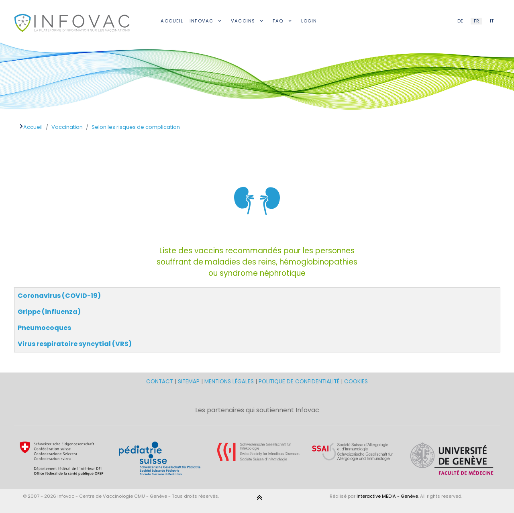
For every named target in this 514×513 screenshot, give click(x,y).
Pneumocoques (44, 327)
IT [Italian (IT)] (492, 21)
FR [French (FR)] (476, 21)
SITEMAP (189, 381)
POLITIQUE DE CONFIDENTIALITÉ (299, 381)
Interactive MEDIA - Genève (387, 496)
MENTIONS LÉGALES (229, 381)
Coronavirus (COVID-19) (59, 295)
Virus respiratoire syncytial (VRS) (75, 343)
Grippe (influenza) (49, 311)
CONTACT (160, 381)
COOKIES (356, 381)
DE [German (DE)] (460, 21)
